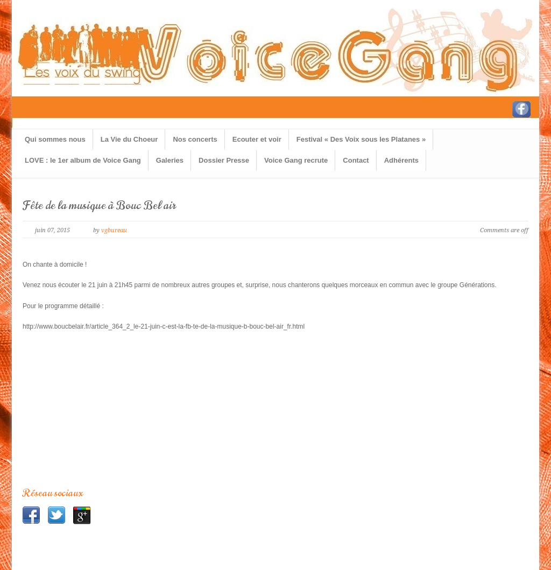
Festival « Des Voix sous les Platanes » (361, 139)
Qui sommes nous (55, 139)
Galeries (169, 160)
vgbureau (114, 230)
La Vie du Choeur (129, 139)
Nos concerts (195, 139)
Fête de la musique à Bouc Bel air (99, 205)
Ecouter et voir (256, 139)
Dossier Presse (224, 160)
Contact (356, 160)
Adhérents (401, 160)
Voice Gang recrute (296, 160)
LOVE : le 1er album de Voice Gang (83, 160)
